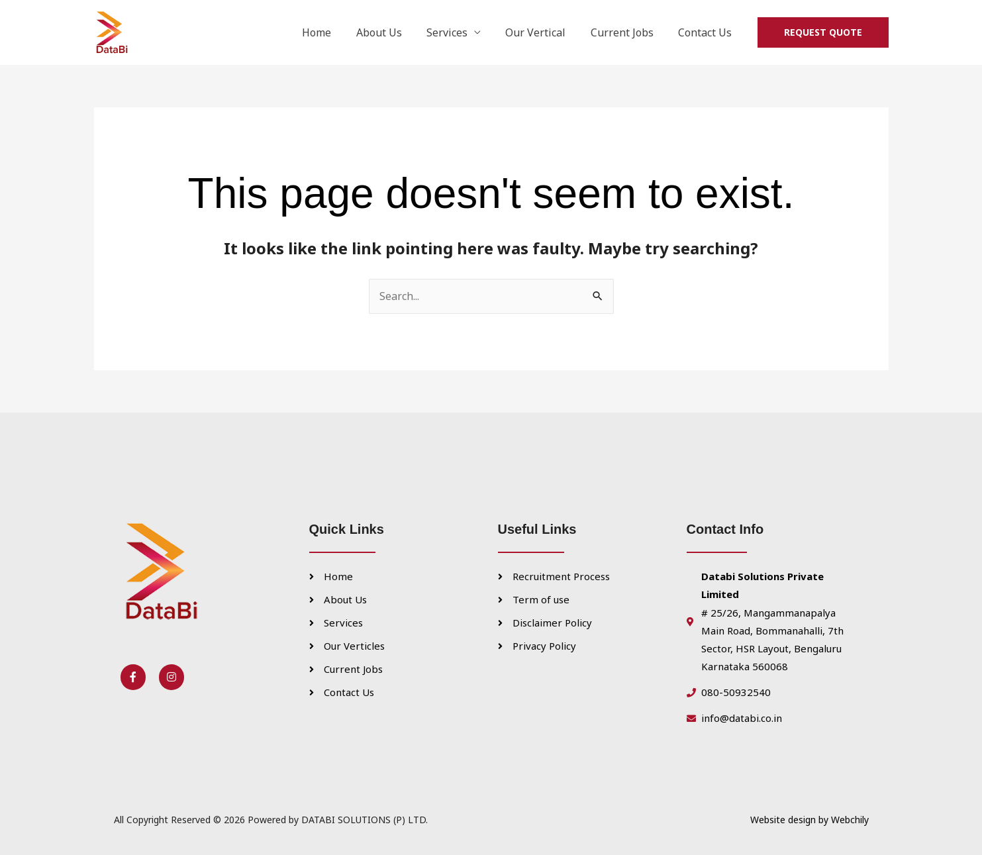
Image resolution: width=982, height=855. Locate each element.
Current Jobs (627, 32)
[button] (823, 32)
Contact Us (707, 32)
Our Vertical (545, 32)
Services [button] (459, 32)
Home (336, 32)
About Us (395, 32)
